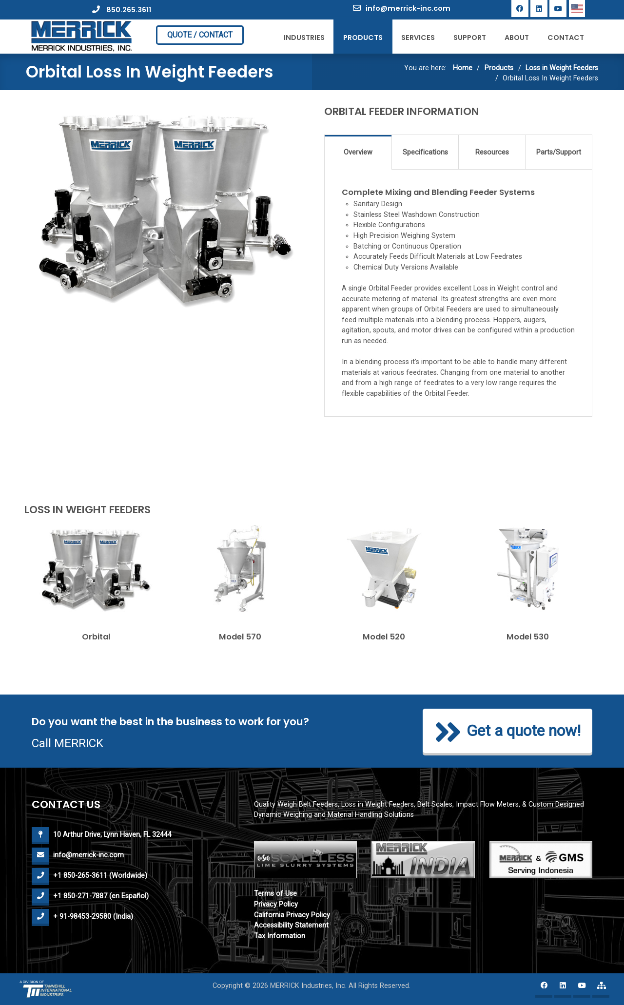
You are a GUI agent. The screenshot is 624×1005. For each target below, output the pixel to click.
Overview (358, 152)
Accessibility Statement (291, 925)
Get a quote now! (507, 732)
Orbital (96, 636)
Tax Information (279, 936)
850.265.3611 (121, 10)
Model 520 (384, 636)
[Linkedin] (538, 8)
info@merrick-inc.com (401, 8)
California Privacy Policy (292, 915)
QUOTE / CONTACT (200, 34)
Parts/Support (558, 152)
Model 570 (240, 636)
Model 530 (528, 636)
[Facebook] (519, 8)
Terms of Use (275, 893)
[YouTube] (557, 8)
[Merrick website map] (600, 989)
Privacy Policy (276, 904)
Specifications (425, 152)
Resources (492, 152)
